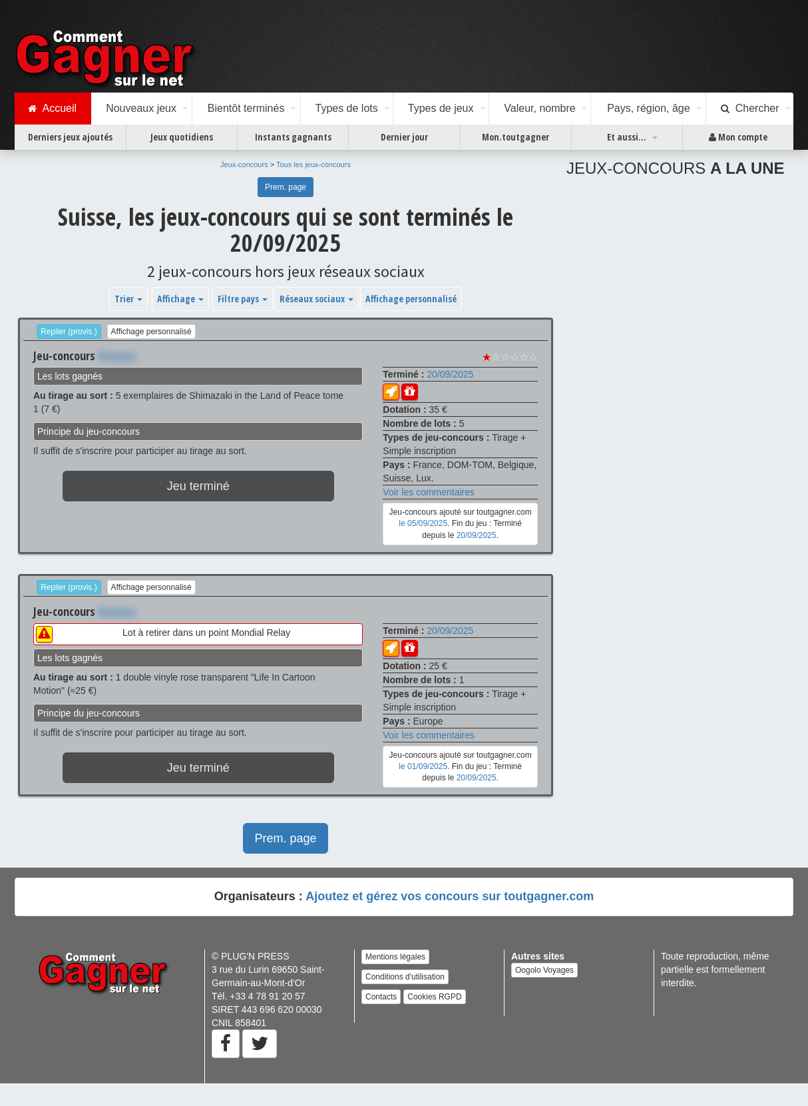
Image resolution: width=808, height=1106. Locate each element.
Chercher (750, 109)
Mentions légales (395, 957)
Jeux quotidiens (181, 137)
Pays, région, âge (648, 108)
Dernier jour (404, 137)
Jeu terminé (198, 486)
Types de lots (346, 108)
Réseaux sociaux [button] (316, 298)
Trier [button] (128, 298)
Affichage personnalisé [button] (411, 298)
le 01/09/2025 (423, 766)
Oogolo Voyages (544, 970)
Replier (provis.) (69, 331)
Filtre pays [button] (243, 298)
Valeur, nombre (539, 108)
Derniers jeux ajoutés (70, 137)
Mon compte (738, 137)
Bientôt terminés (246, 108)
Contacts (381, 996)
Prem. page (285, 187)
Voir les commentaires (429, 492)
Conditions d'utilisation (405, 976)
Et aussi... (626, 137)
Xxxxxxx (117, 356)
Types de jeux (441, 108)
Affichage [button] (180, 298)
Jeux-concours (244, 164)
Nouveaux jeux (141, 108)
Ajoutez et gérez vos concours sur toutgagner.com (449, 896)
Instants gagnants (293, 137)
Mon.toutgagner (515, 137)
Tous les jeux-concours (313, 164)
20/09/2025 (450, 374)
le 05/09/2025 (423, 523)
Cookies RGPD (434, 996)
